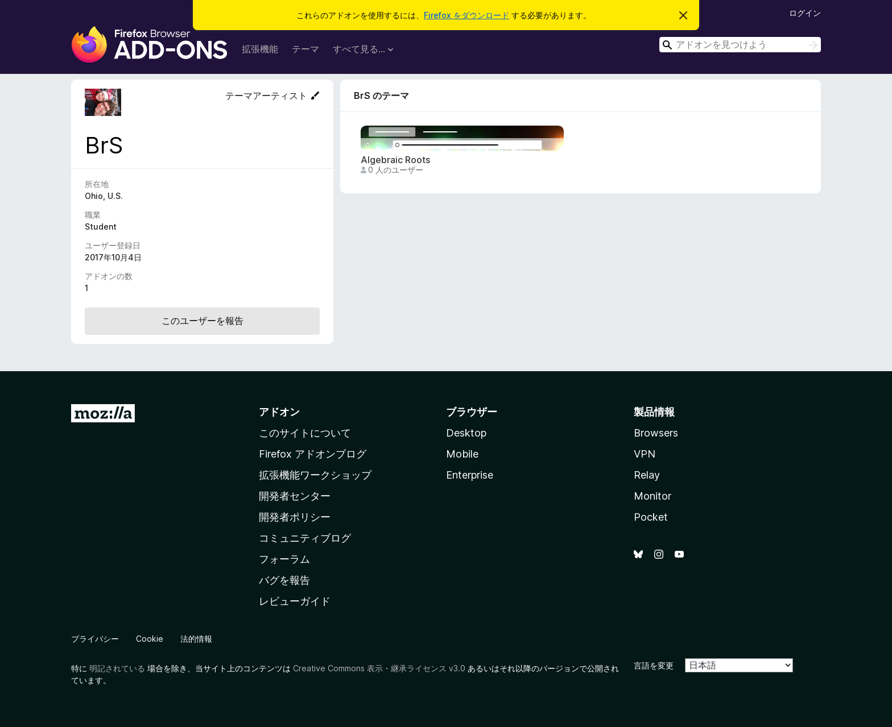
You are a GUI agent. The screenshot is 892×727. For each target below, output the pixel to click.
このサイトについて (305, 433)
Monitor (652, 496)
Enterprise (469, 475)
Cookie (149, 638)
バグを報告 (284, 580)
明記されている (117, 668)
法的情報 (196, 638)
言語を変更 (654, 665)
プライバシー (95, 638)
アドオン (279, 412)
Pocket (651, 517)
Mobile (462, 454)
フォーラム (284, 559)
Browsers (656, 433)
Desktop (466, 433)
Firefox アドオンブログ (312, 454)
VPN (644, 454)
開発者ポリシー (295, 517)
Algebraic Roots (395, 160)
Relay (647, 475)
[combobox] (740, 44)
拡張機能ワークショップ (315, 475)
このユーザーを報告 (202, 320)
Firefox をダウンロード (466, 15)
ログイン (805, 13)
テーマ (305, 49)
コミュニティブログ (305, 538)
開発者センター (295, 496)
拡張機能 (260, 49)
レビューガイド (295, 601)
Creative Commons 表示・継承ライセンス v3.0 (379, 668)
